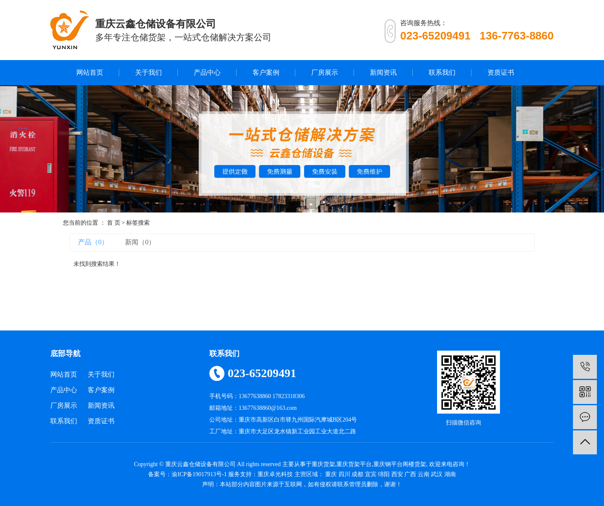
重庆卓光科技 (275, 474)
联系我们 (442, 72)
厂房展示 (324, 72)
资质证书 (500, 72)
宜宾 (371, 474)
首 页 (113, 223)
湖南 (450, 474)
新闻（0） (140, 242)
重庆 (331, 474)
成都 (357, 474)
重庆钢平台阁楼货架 (399, 464)
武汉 (437, 474)
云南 (424, 474)
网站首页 (89, 72)
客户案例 (266, 72)
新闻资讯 (383, 72)
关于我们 (148, 72)
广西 (410, 474)
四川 (344, 474)
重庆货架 (323, 464)
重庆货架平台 (354, 464)
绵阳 (384, 474)
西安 (397, 474)
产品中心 (207, 72)
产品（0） (93, 242)
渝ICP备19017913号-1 (199, 474)
